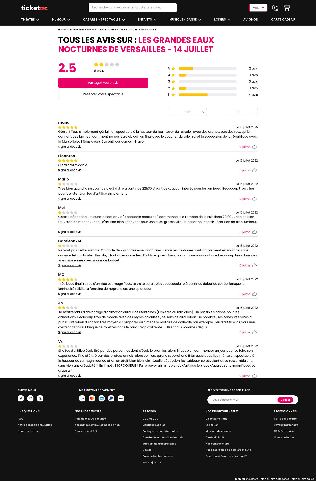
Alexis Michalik (216, 437)
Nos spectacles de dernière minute (228, 450)
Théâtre (28, 19)
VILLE (258, 7)
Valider (285, 399)
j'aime (248, 147)
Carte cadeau (283, 19)
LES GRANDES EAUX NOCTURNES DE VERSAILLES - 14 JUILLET (103, 29)
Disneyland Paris (217, 418)
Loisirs (220, 19)
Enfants (145, 19)
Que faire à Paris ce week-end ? (226, 456)
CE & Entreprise (284, 431)
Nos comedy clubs (218, 443)
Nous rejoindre (152, 462)
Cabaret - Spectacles (102, 19)
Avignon (251, 19)
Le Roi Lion (213, 425)
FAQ (20, 418)
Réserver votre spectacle (103, 94)
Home (61, 29)
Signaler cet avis (69, 147)
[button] (286, 7)
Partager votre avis (103, 82)
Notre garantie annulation (34, 425)
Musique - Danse (183, 19)
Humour (59, 19)
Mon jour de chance (219, 431)
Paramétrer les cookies (157, 456)
